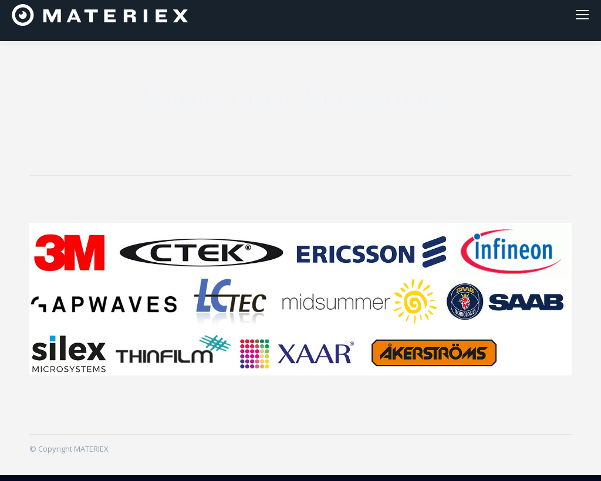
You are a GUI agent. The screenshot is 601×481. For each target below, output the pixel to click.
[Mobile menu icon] (582, 18)
